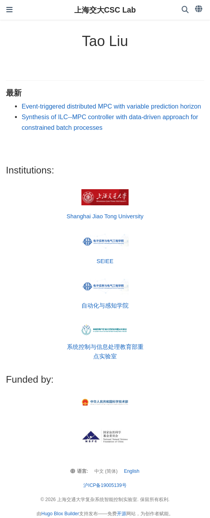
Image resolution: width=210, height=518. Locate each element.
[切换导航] (9, 10)
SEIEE (105, 261)
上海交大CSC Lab (105, 10)
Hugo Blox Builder (60, 513)
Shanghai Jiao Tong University (104, 216)
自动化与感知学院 (105, 305)
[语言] (199, 9)
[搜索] (185, 10)
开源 (121, 513)
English (131, 471)
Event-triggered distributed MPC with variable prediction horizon (111, 106)
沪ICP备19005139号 (104, 485)
